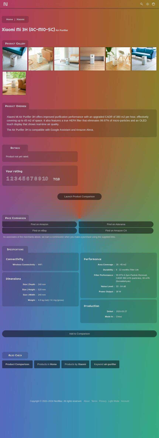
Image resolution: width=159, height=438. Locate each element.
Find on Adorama (116, 224)
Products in (47, 364)
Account (125, 401)
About (86, 401)
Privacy (102, 401)
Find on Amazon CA (116, 230)
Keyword (105, 364)
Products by (75, 364)
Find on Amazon (39, 224)
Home (9, 19)
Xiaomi (21, 19)
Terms (94, 401)
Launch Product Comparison (79, 196)
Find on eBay (39, 230)
